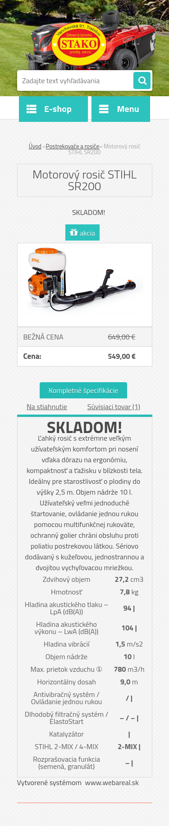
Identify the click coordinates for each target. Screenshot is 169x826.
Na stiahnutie (47, 406)
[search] (142, 80)
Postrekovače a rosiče (72, 146)
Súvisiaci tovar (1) (113, 406)
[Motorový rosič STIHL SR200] (85, 246)
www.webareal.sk (112, 782)
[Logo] (79, 44)
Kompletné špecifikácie (83, 390)
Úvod (35, 146)
